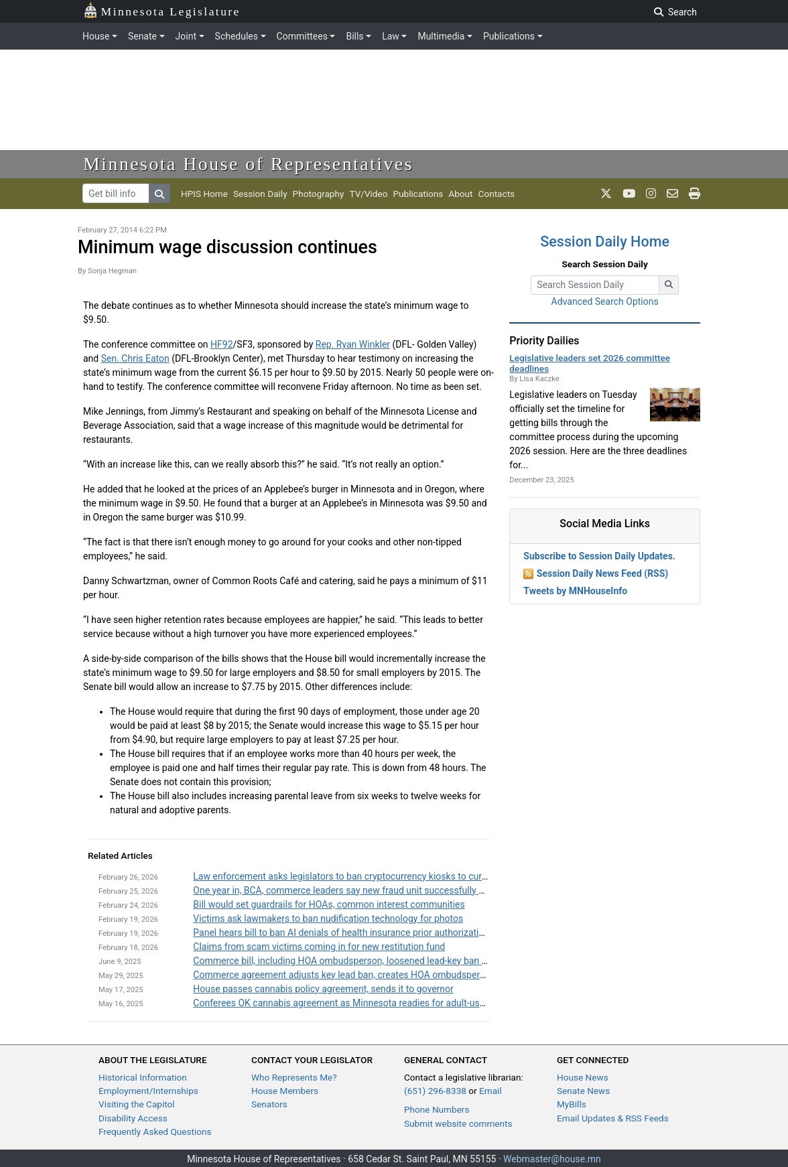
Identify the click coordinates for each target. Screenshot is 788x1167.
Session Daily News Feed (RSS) (602, 573)
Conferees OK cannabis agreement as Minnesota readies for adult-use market (354, 1003)
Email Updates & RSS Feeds (613, 1118)
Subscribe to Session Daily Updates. (599, 556)
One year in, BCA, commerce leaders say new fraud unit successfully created (351, 890)
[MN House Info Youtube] (629, 194)
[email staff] (672, 194)
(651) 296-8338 (435, 1090)
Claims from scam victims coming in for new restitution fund (319, 946)
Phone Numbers (436, 1109)
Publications (509, 36)
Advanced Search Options (605, 301)
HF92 (221, 344)
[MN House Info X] (606, 194)
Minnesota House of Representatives (248, 163)
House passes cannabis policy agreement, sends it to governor (323, 988)
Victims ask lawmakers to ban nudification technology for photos (328, 918)
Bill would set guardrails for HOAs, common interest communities (328, 904)
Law (390, 36)
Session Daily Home (604, 241)
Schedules (236, 36)
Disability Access (133, 1118)
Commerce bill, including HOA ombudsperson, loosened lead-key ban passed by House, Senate (389, 960)
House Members (284, 1090)
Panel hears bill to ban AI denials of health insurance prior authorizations (343, 932)
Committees (302, 36)
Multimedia (440, 36)
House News (582, 1077)
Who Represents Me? (294, 1077)
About (460, 193)
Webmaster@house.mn (552, 1159)
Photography (318, 193)
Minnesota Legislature (162, 10)
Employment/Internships (148, 1090)
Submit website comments (458, 1123)
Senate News (583, 1090)
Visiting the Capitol (136, 1104)
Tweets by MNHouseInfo (575, 591)
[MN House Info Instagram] (651, 194)
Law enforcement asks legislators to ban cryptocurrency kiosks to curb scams (355, 876)
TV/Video (368, 193)
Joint (186, 36)
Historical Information (142, 1077)
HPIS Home (204, 193)
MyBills (571, 1104)
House (95, 36)
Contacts (496, 193)
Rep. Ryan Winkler (353, 344)
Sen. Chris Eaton (135, 358)
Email (490, 1090)
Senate (142, 36)
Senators (269, 1104)
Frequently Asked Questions (155, 1131)
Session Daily (260, 193)
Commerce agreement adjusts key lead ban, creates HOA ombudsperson (344, 974)
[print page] (694, 194)
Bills (354, 36)
